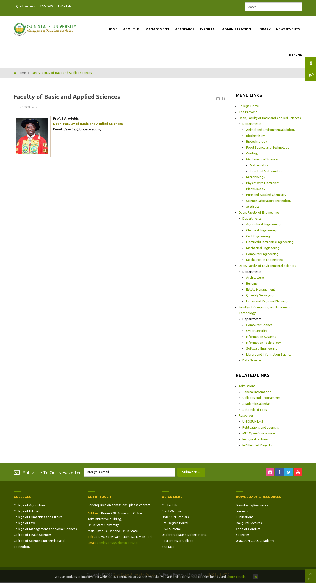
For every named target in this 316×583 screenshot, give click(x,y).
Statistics (252, 206)
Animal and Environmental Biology (270, 129)
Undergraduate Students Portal (184, 534)
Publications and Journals (260, 427)
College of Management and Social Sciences (45, 529)
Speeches (243, 534)
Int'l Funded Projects (257, 445)
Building (252, 283)
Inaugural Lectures (255, 439)
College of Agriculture (29, 505)
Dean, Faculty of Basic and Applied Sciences (270, 118)
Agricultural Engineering (263, 224)
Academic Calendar (256, 403)
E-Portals (64, 6)
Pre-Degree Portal (175, 523)
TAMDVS (46, 6)
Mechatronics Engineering (264, 259)
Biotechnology (256, 141)
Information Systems (261, 336)
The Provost (248, 112)
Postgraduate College (177, 540)
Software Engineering (261, 348)
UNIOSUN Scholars (175, 517)
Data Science (251, 360)
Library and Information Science (269, 354)
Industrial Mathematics (266, 171)
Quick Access (25, 6)
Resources (246, 415)
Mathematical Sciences (262, 159)
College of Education (28, 511)
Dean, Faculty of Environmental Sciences (267, 265)
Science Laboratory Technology (268, 200)
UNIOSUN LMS (252, 421)
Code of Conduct (248, 529)
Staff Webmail (172, 511)
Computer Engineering (262, 254)
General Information (256, 392)
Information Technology (263, 342)
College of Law (24, 523)
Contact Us (170, 505)
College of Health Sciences (33, 534)
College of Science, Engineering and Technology (39, 543)
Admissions (247, 386)
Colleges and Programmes (261, 397)
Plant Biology (255, 188)
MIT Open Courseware (258, 433)
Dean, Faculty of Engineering (259, 212)
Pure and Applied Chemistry (266, 194)
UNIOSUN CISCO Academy (255, 540)
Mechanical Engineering (263, 248)
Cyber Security (256, 330)
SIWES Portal (171, 529)
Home (22, 72)
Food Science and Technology (267, 147)
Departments (251, 123)
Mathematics (259, 165)
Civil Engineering (258, 236)
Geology (252, 153)
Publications (244, 517)
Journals (242, 511)
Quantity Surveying (260, 295)
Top (310, 575)
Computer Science (259, 324)
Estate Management (260, 289)
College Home (249, 106)
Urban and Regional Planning (267, 301)
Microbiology (255, 177)
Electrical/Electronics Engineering (270, 242)
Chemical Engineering (261, 230)
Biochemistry (255, 135)
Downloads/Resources (252, 505)
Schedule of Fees (254, 409)
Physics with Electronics (263, 183)
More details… (238, 576)
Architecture (255, 277)
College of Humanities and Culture (38, 517)
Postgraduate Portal (75, 6)
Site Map (168, 546)
